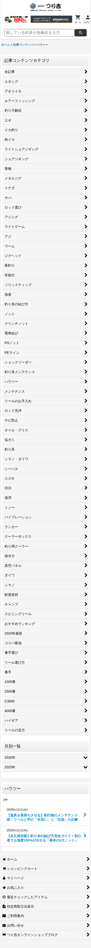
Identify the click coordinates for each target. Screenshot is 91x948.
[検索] (81, 32)
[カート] (78, 19)
